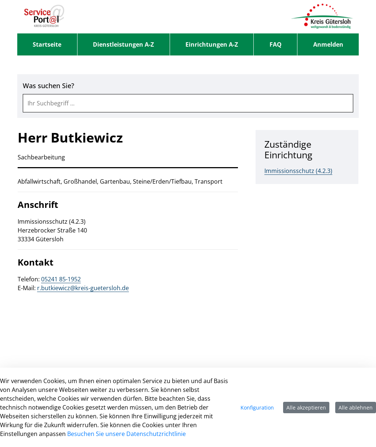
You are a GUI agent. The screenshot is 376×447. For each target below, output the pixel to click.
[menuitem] (47, 44)
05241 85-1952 (61, 279)
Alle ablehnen (356, 407)
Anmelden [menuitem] (328, 44)
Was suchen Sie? (48, 86)
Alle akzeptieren (306, 407)
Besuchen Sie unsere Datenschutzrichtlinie (126, 434)
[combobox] (188, 103)
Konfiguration (257, 407)
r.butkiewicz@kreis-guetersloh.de (83, 288)
